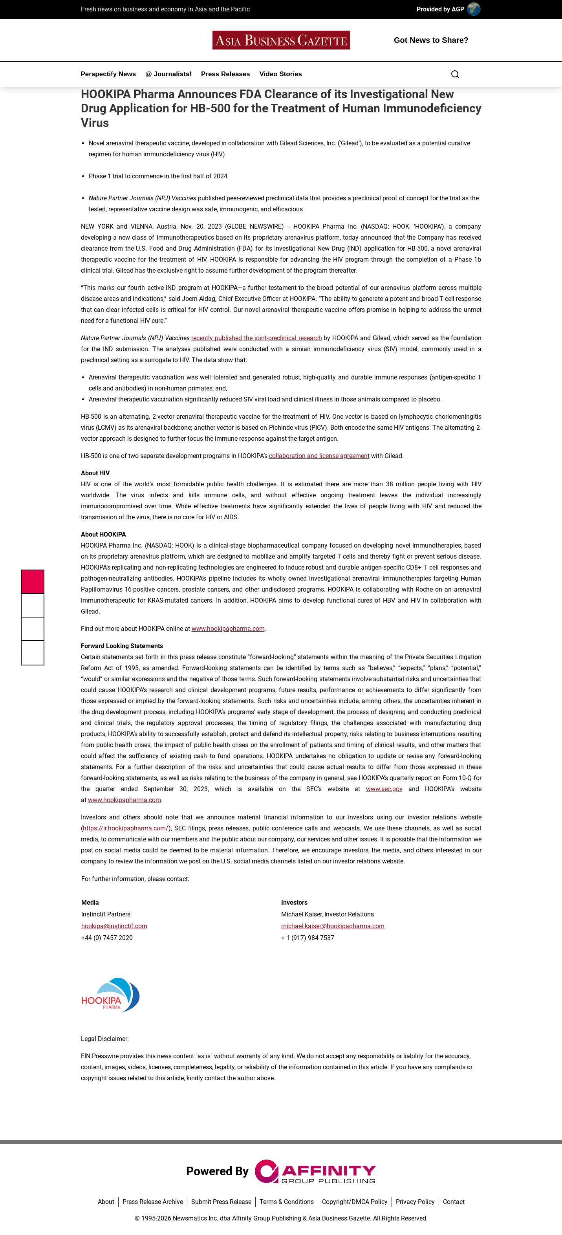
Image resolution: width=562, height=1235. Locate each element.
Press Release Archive (153, 1202)
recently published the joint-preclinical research (256, 338)
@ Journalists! (168, 74)
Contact (454, 1202)
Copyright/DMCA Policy (355, 1202)
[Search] (455, 74)
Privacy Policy (415, 1202)
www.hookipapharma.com (228, 628)
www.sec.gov (384, 789)
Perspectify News (108, 74)
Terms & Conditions (287, 1202)
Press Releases (225, 74)
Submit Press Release (221, 1202)
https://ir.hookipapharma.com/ (125, 828)
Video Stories (281, 74)
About (106, 1202)
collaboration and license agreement (319, 456)
